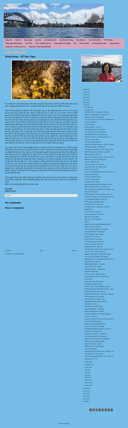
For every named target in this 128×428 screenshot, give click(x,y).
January (87, 385)
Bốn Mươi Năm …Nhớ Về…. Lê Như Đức (96, 334)
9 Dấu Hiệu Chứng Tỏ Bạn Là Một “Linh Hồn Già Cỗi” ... (99, 249)
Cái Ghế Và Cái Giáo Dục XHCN (93, 331)
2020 (84, 102)
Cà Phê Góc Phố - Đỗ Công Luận (93, 321)
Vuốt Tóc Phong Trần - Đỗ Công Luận (94, 241)
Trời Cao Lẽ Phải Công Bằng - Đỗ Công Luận (96, 256)
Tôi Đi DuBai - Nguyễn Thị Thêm (93, 284)
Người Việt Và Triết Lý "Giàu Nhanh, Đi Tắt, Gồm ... (98, 137)
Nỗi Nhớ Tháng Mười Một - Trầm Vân (94, 311)
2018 (84, 388)
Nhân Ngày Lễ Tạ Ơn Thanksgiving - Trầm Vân (97, 112)
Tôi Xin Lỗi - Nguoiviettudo (92, 179)
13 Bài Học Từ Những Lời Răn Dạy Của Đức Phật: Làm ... (100, 196)
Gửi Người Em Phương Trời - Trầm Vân (95, 291)
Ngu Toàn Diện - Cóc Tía (91, 359)
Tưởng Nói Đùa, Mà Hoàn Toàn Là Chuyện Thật (97, 339)
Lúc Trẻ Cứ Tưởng (89, 124)
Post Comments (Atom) (18, 253)
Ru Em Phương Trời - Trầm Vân (93, 127)
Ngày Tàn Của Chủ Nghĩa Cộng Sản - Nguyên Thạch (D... (99, 157)
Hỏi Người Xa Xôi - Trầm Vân (92, 182)
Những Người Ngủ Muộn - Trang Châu (95, 264)
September (88, 364)
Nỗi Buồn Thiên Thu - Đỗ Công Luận (94, 346)
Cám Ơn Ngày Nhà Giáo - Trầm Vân (94, 214)
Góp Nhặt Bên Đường (66, 40)
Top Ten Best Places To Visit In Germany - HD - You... (99, 194)
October (87, 362)
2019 (84, 105)
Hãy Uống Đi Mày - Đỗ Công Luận (94, 354)
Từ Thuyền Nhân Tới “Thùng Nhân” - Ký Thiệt (97, 207)
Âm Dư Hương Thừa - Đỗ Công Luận (94, 296)
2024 (84, 92)
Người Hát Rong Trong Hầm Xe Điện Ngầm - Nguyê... (99, 184)
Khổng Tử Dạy (88, 209)
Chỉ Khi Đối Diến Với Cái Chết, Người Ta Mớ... (97, 276)
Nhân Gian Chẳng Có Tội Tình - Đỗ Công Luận (97, 187)
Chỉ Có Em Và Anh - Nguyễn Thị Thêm (95, 274)
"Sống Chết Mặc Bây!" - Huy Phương (94, 309)
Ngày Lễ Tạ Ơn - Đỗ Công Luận (93, 219)
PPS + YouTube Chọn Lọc (43, 43)
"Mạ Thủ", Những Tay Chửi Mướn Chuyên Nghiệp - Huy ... (100, 189)
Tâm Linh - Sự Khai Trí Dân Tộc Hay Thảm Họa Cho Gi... (100, 319)
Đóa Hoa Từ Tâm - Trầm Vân (92, 236)
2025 (84, 89)
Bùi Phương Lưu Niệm (99, 43)
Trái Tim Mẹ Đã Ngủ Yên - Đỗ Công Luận (95, 336)
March (87, 380)
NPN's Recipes (108, 40)
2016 (84, 393)
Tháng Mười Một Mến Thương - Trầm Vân (96, 301)
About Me (18, 40)
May (86, 375)
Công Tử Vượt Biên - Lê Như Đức (93, 239)
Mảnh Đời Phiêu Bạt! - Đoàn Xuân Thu (95, 129)
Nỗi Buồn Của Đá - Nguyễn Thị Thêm (94, 341)
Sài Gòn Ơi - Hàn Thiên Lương (93, 177)
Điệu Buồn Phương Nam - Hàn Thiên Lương (96, 134)
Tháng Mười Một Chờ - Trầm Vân (93, 246)
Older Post (74, 250)
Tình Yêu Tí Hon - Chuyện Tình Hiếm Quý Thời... (98, 286)
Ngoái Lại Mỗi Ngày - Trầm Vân (93, 154)
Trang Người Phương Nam (13, 43)
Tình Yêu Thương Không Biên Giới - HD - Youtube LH (99, 356)
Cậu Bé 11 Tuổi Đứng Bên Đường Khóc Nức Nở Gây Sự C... (100, 172)
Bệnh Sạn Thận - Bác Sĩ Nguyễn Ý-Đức (95, 299)
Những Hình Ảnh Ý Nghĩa (62, 43)
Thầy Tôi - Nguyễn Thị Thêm (92, 162)
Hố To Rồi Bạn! (89, 279)
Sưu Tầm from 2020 (50, 40)
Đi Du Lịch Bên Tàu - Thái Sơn (93, 211)
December (87, 107)
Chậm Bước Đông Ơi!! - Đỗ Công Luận (95, 147)
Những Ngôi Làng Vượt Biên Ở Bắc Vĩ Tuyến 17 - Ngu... (99, 289)
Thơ (75, 43)
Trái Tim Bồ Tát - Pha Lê (91, 304)
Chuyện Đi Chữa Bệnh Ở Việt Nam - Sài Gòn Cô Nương (99, 144)
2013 (84, 401)
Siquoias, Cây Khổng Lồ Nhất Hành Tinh (95, 324)
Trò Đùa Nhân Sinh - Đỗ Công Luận (94, 281)
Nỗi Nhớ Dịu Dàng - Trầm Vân (93, 226)
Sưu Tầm (38, 40)
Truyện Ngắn (28, 40)
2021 (84, 100)
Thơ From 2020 (84, 43)
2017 (84, 391)
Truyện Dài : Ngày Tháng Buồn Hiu (40, 46)
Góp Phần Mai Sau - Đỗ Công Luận (94, 204)
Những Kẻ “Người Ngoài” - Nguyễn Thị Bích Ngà (98, 254)
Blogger (67, 423)
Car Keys (87, 221)
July (86, 369)
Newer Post (8, 250)
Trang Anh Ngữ (114, 43)
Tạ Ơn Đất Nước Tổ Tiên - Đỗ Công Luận (95, 132)
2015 (84, 396)
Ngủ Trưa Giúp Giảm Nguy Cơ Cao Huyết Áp (96, 229)
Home (41, 250)
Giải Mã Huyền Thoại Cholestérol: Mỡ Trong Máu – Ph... (99, 351)
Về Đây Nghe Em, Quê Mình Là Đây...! (95, 201)
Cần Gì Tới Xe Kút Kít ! (91, 122)
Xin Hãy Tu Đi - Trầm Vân (91, 169)
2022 (84, 97)
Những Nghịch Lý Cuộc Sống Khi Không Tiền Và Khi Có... (100, 259)
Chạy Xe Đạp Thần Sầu (91, 349)
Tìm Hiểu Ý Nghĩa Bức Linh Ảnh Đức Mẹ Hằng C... (98, 314)
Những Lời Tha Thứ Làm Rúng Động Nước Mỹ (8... (98, 224)
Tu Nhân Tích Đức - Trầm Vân (92, 261)
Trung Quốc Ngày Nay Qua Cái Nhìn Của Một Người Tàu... (100, 119)
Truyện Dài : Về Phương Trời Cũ (15, 46)
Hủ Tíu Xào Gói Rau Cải (91, 316)
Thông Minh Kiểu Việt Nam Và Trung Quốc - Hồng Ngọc (99, 294)
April (86, 377)
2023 (84, 94)
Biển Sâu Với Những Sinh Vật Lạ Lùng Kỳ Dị (96, 114)
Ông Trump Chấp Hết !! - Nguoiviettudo (95, 269)
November (88, 110)
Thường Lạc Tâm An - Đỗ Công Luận (94, 117)
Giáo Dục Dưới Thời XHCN (92, 139)
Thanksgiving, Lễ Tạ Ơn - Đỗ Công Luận (95, 159)
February (87, 382)
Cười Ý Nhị (28, 43)
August (87, 367)
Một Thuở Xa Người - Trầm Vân (93, 142)
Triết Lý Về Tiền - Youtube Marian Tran (95, 251)
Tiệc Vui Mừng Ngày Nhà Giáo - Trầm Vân (96, 199)
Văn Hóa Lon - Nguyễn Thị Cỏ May (94, 244)
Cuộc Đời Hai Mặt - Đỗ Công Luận (94, 306)
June (86, 372)
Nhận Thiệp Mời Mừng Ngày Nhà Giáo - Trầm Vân (98, 329)
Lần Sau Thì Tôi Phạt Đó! (91, 192)
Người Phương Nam (20, 8)
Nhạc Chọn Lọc (81, 40)
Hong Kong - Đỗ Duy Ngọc (92, 174)
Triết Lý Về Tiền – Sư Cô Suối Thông (94, 326)
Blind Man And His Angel (91, 271)
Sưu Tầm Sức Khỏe (95, 40)
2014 (84, 399)
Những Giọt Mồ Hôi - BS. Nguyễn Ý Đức (95, 167)
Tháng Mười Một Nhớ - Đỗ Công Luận (95, 231)
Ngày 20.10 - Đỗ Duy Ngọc (92, 216)
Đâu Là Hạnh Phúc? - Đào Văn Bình (94, 234)
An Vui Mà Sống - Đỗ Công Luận (93, 266)
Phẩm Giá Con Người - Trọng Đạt (93, 344)
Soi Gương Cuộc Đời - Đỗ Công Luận (94, 164)
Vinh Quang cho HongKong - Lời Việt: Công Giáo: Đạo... (99, 149)
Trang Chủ (8, 40)
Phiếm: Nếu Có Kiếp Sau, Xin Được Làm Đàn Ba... (98, 152)
